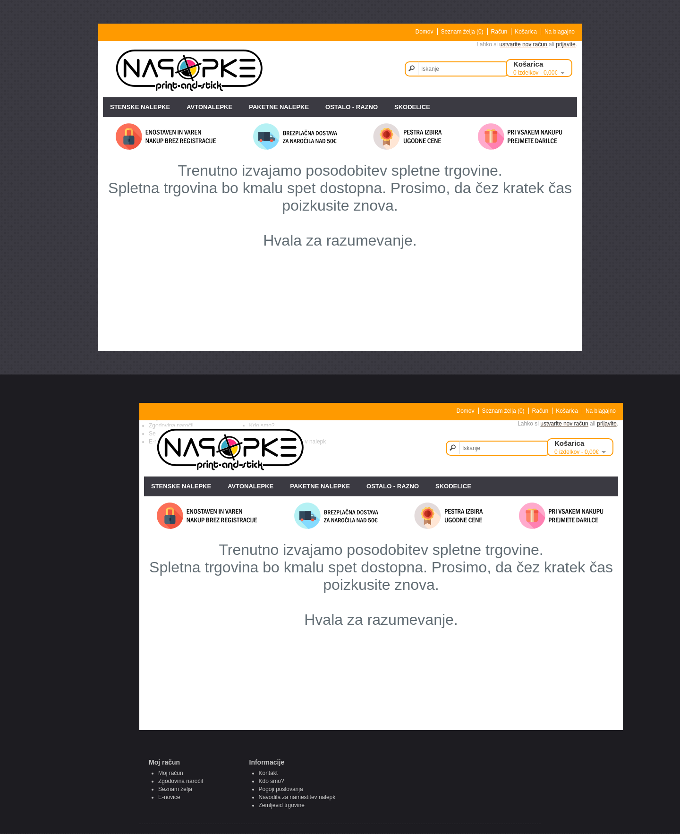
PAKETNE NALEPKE (279, 107)
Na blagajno (559, 31)
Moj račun (170, 773)
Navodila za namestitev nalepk (297, 797)
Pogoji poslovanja (281, 789)
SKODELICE (412, 107)
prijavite (565, 44)
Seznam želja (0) (462, 31)
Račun (499, 31)
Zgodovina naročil (180, 781)
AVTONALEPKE (209, 107)
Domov (425, 31)
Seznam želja (175, 789)
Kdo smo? (271, 781)
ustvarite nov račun (523, 44)
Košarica (526, 31)
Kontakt (268, 773)
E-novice (169, 797)
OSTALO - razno (351, 107)
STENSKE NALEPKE (140, 107)
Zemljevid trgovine (282, 805)
